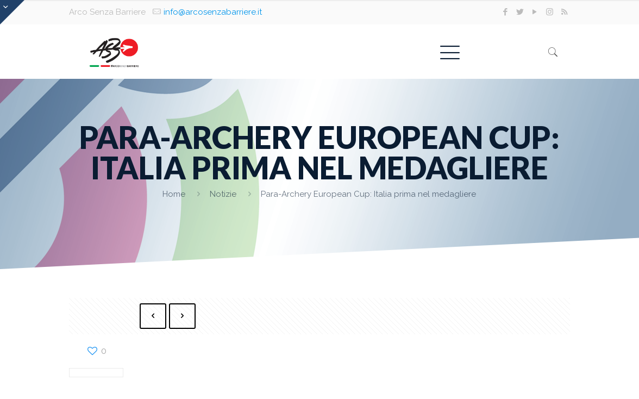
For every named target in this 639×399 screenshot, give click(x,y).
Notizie (223, 194)
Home (173, 194)
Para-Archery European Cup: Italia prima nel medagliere (368, 194)
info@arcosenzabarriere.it (213, 12)
